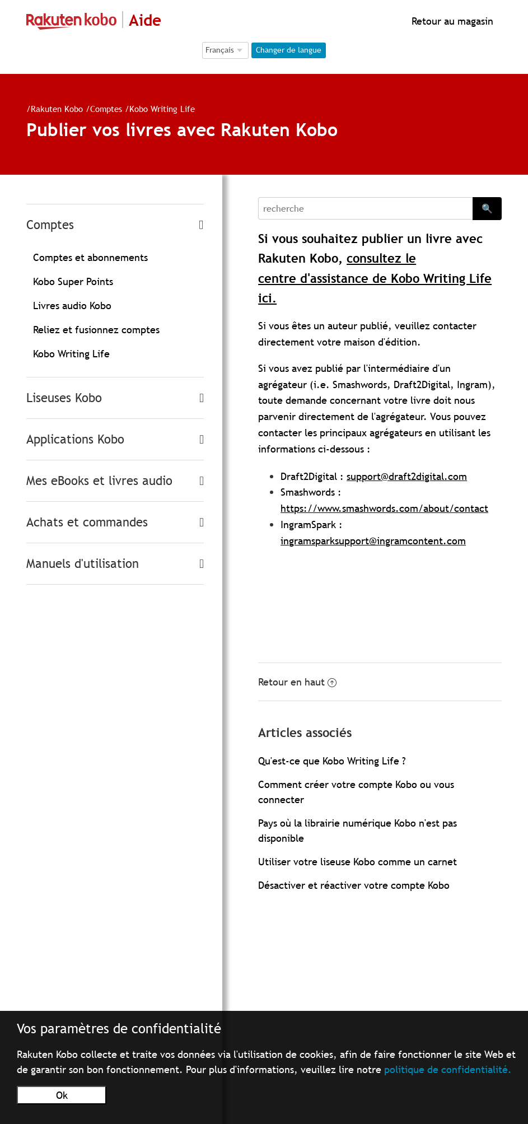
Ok (62, 1095)
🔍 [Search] (487, 208)
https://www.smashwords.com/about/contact (384, 508)
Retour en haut (297, 681)
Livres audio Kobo (72, 305)
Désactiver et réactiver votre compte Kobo (354, 885)
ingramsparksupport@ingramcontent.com (373, 540)
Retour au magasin (451, 21)
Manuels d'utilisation (82, 563)
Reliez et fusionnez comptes (96, 329)
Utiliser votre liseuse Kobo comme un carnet (357, 861)
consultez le (381, 258)
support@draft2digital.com (407, 476)
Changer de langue (288, 50)
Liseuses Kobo (64, 397)
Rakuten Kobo (57, 108)
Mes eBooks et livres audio (99, 480)
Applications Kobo (75, 439)
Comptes (106, 108)
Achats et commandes (87, 522)
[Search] (365, 208)
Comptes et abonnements (90, 257)
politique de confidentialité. (448, 1069)
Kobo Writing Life (162, 108)
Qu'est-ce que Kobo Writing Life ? (332, 760)
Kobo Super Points (73, 281)
